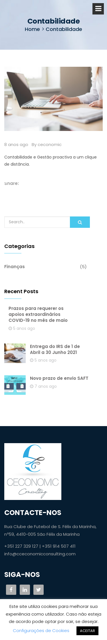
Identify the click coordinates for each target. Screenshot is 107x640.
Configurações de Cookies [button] (41, 630)
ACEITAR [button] (87, 630)
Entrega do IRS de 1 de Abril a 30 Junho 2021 (55, 349)
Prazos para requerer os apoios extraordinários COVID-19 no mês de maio (38, 314)
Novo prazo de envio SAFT (59, 378)
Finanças (14, 267)
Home (32, 29)
